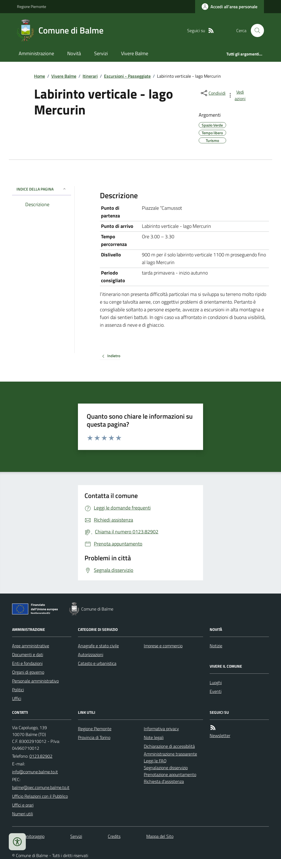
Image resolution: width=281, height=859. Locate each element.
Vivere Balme (134, 53)
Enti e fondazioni (27, 663)
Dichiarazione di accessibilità (169, 746)
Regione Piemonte (31, 6)
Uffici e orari (22, 805)
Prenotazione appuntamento (170, 774)
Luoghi (216, 682)
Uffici (16, 698)
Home (39, 76)
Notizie (216, 645)
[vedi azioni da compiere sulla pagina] (237, 95)
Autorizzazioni (90, 654)
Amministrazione (36, 53)
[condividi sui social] (213, 93)
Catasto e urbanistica (97, 663)
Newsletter (220, 735)
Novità (74, 53)
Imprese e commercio (163, 645)
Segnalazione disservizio (166, 767)
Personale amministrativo (35, 681)
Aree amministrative (30, 645)
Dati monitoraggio (28, 836)
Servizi (101, 53)
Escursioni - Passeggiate (127, 76)
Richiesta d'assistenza (164, 781)
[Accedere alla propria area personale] (229, 6)
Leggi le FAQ (155, 760)
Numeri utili (22, 813)
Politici (18, 689)
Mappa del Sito (159, 836)
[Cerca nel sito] (255, 30)
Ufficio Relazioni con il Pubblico (40, 796)
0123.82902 (40, 756)
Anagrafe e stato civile (98, 645)
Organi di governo (28, 672)
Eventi (215, 691)
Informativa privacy (161, 728)
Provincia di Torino (94, 737)
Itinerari (90, 76)
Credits (114, 836)
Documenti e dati (27, 654)
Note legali (154, 737)
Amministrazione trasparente (170, 754)
